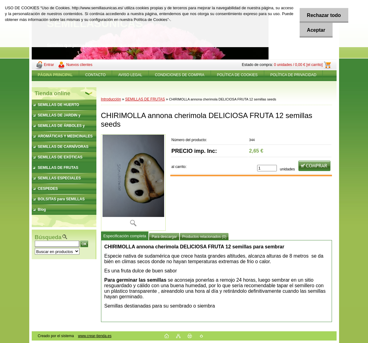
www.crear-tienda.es (94, 336)
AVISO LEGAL (130, 75)
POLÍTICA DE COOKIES (237, 75)
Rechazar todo (323, 15)
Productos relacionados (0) (204, 237)
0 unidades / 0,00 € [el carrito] (298, 65)
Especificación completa (124, 236)
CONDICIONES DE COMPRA (179, 75)
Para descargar (164, 237)
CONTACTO (95, 75)
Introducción (111, 99)
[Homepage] (55, 75)
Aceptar (315, 30)
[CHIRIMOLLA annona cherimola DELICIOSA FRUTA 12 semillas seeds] (133, 183)
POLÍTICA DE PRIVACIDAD (293, 75)
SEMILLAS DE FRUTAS (145, 99)
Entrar (49, 65)
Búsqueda (48, 237)
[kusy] (267, 168)
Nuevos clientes (79, 65)
